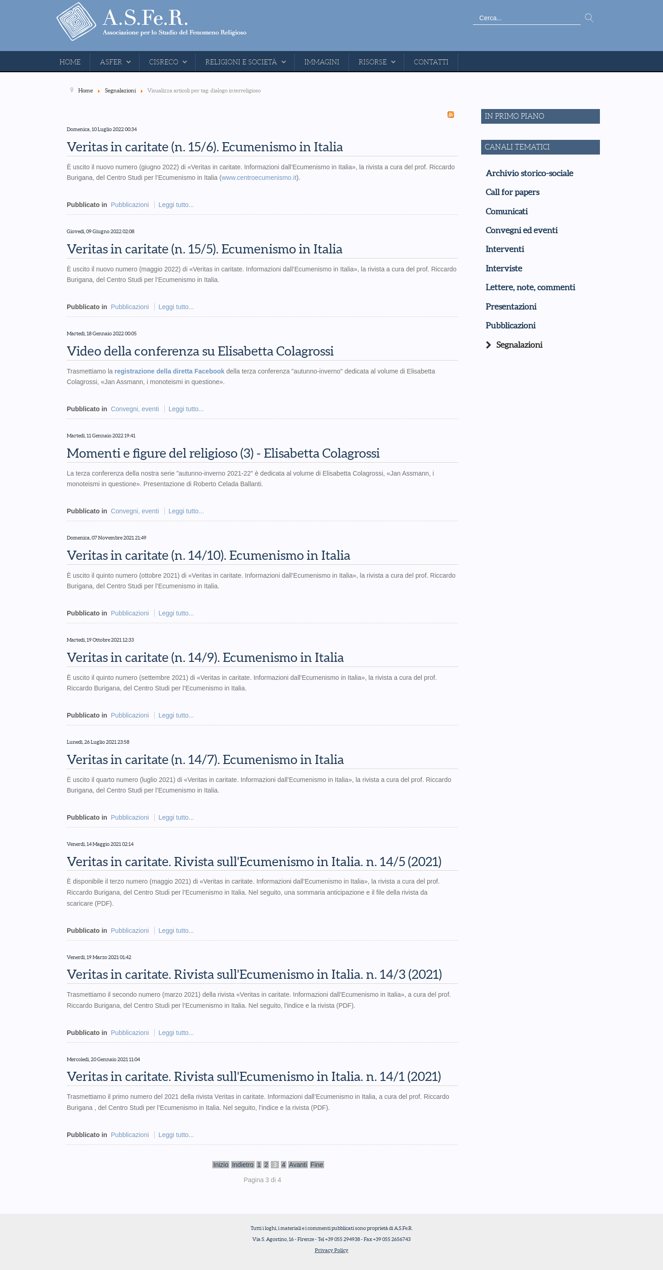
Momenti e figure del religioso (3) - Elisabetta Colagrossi (223, 453)
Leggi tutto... (176, 204)
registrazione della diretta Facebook (170, 371)
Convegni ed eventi (522, 230)
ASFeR (111, 62)
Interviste (504, 268)
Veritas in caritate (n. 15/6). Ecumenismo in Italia (205, 146)
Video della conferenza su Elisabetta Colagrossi (200, 351)
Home (70, 62)
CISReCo (163, 62)
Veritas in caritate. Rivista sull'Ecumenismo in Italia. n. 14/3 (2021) (254, 974)
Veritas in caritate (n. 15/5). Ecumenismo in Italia (205, 248)
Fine (317, 1164)
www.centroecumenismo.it (259, 177)
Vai (589, 18)
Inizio (220, 1164)
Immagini (321, 62)
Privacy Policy (332, 1250)
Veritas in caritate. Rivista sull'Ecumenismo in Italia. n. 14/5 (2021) (254, 861)
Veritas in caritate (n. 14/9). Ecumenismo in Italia (205, 657)
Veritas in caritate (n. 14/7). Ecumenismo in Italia (205, 759)
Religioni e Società (241, 62)
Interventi (505, 249)
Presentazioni (511, 306)
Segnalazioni (519, 345)
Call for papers (512, 192)
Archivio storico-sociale (529, 173)
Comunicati (507, 211)
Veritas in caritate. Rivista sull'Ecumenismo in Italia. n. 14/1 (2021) (254, 1076)
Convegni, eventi (135, 409)
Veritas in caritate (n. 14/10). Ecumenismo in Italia (208, 555)
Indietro (243, 1164)
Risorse (373, 62)
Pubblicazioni (130, 204)
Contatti (431, 62)
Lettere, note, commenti (530, 287)
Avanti (298, 1164)
